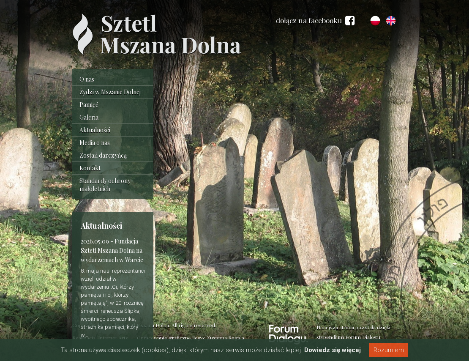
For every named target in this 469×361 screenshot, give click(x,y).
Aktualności (94, 130)
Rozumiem (389, 350)
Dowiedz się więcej (332, 350)
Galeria (88, 117)
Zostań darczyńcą (103, 155)
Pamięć (88, 105)
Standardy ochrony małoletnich (105, 185)
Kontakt (90, 168)
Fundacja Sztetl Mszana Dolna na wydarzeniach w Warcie (112, 250)
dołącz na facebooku (315, 20)
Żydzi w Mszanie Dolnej (110, 92)
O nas (86, 79)
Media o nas (94, 143)
